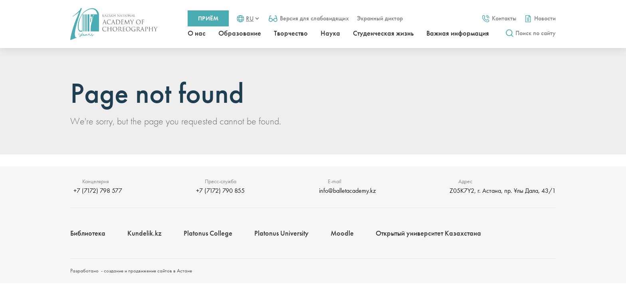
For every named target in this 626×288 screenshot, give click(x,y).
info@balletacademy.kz (347, 190)
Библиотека (87, 233)
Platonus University (281, 233)
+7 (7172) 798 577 (97, 190)
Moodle (342, 233)
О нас (197, 33)
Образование (239, 33)
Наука (330, 33)
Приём (208, 18)
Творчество (291, 33)
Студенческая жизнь (383, 33)
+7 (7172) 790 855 (220, 190)
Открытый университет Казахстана (428, 233)
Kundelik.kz (144, 233)
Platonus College (208, 233)
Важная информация (457, 33)
